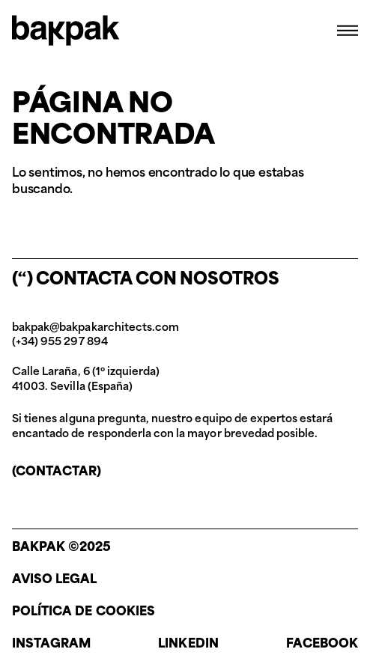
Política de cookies (83, 612)
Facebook (322, 645)
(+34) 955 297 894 (60, 342)
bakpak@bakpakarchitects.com (95, 328)
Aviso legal (54, 580)
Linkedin (188, 645)
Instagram (51, 645)
